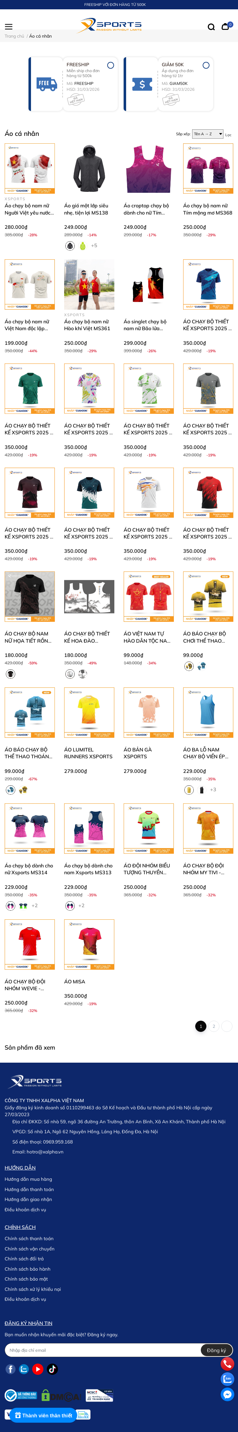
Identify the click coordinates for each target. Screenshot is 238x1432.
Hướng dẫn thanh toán (29, 1189)
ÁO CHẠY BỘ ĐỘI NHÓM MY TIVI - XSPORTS (203, 872)
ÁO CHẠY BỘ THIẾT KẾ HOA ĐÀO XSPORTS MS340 (87, 641)
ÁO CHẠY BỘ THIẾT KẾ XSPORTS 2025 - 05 (207, 433)
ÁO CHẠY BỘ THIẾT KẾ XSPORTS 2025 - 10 (207, 328)
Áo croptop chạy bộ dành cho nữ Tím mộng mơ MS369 (146, 212)
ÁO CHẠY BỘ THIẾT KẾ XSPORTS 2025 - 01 (207, 537)
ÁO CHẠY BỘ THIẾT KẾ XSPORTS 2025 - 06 (147, 433)
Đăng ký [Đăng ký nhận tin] (216, 1350)
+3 (214, 789)
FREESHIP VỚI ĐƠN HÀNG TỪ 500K (115, 4)
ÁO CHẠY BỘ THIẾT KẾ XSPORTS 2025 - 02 (147, 537)
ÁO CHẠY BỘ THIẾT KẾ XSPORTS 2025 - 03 (88, 537)
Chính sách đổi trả (24, 1259)
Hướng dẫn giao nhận (28, 1199)
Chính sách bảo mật (26, 1279)
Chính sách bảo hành (28, 1269)
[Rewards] (43, 1415)
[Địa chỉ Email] (119, 1350)
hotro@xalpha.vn (45, 1152)
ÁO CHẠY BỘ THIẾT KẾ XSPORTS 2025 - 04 (28, 537)
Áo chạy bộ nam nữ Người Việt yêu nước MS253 (28, 212)
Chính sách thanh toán (29, 1238)
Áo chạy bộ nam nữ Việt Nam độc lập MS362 (27, 328)
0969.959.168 (58, 1142)
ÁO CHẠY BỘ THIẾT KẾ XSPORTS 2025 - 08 (28, 433)
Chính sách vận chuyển (30, 1249)
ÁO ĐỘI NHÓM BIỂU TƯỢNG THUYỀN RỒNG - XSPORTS (147, 872)
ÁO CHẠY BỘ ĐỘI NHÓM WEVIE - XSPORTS (25, 988)
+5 (95, 245)
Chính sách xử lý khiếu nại (33, 1289)
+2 (35, 905)
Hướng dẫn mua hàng (28, 1179)
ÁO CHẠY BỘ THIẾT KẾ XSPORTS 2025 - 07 (88, 433)
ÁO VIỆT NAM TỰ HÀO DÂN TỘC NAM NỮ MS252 (147, 641)
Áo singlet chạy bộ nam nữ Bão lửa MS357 (145, 328)
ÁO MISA (74, 981)
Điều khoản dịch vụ (25, 1210)
